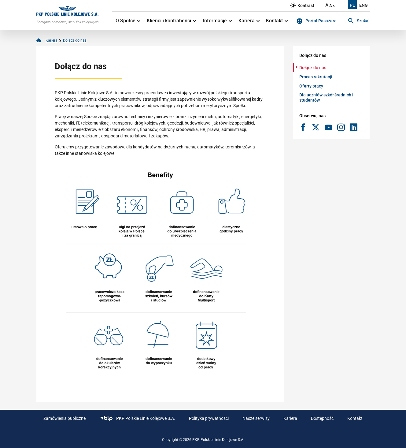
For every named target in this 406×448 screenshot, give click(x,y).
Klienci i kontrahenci (171, 21)
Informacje (217, 21)
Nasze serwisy (256, 418)
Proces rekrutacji (315, 76)
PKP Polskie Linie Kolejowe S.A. (137, 418)
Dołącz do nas (75, 40)
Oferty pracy (311, 86)
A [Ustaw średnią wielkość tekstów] (330, 5)
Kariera (249, 21)
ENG (363, 5)
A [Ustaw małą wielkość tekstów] (334, 6)
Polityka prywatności (209, 418)
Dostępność (322, 418)
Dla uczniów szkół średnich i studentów (326, 97)
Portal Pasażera (317, 21)
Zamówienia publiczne (64, 418)
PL (352, 5)
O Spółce (128, 21)
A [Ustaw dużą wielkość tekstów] (327, 5)
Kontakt (277, 21)
